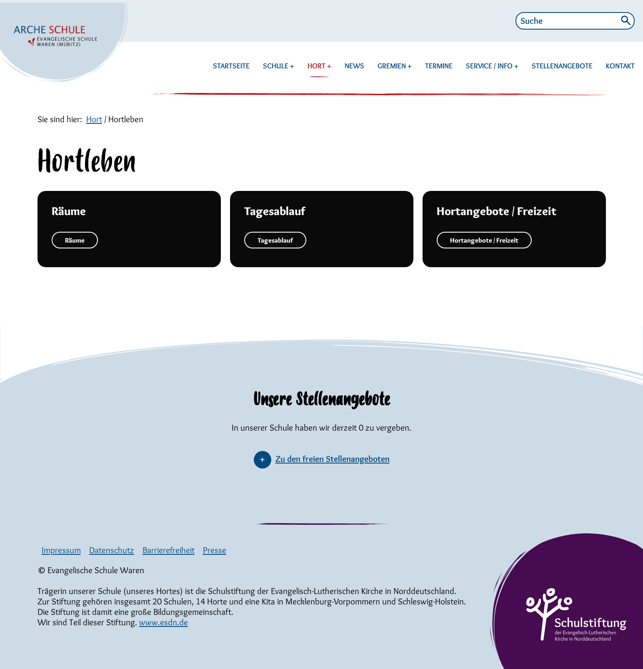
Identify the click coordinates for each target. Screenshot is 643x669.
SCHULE (276, 65)
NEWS (354, 65)
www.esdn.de (163, 622)
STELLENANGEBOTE (562, 65)
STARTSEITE (231, 65)
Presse (214, 550)
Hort (94, 119)
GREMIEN (393, 65)
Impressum (61, 550)
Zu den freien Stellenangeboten (332, 459)
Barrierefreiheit (169, 550)
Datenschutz (111, 550)
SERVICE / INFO (490, 65)
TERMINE (439, 65)
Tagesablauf (275, 240)
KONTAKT (620, 65)
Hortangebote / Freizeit (484, 240)
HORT (319, 65)
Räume (75, 240)
